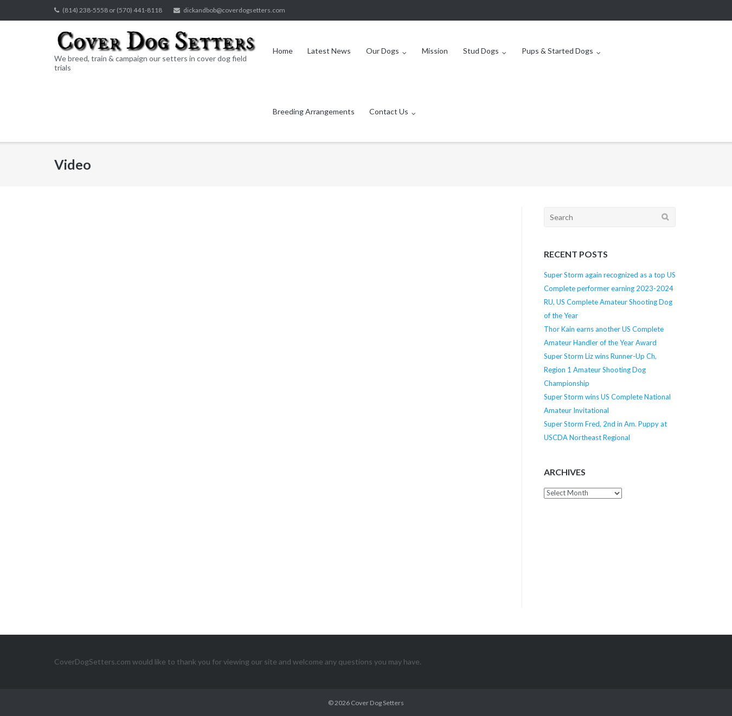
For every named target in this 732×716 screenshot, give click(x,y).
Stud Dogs (481, 50)
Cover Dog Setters (377, 703)
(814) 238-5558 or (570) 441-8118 (112, 10)
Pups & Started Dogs (557, 50)
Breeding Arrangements (314, 111)
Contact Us (388, 111)
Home (283, 50)
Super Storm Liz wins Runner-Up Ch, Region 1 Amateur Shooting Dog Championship (600, 370)
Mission (435, 50)
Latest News (329, 50)
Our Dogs (382, 50)
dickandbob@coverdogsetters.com (234, 10)
